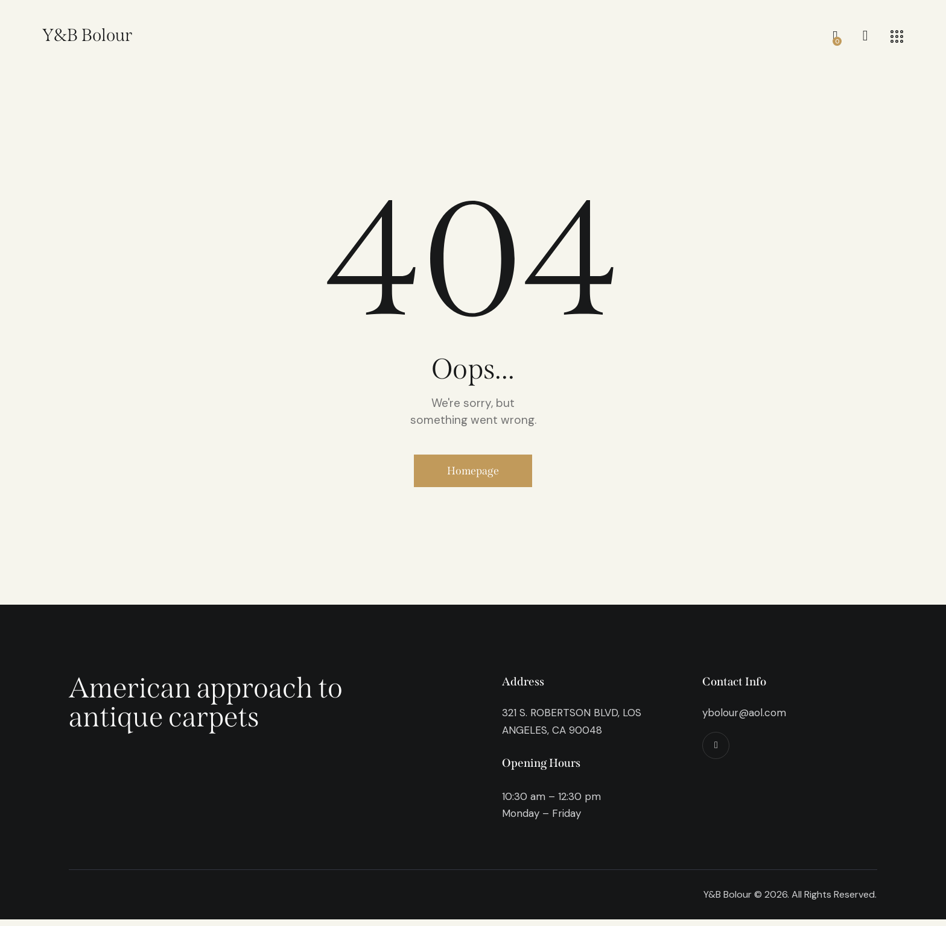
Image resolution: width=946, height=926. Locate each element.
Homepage (473, 474)
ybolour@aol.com (744, 719)
